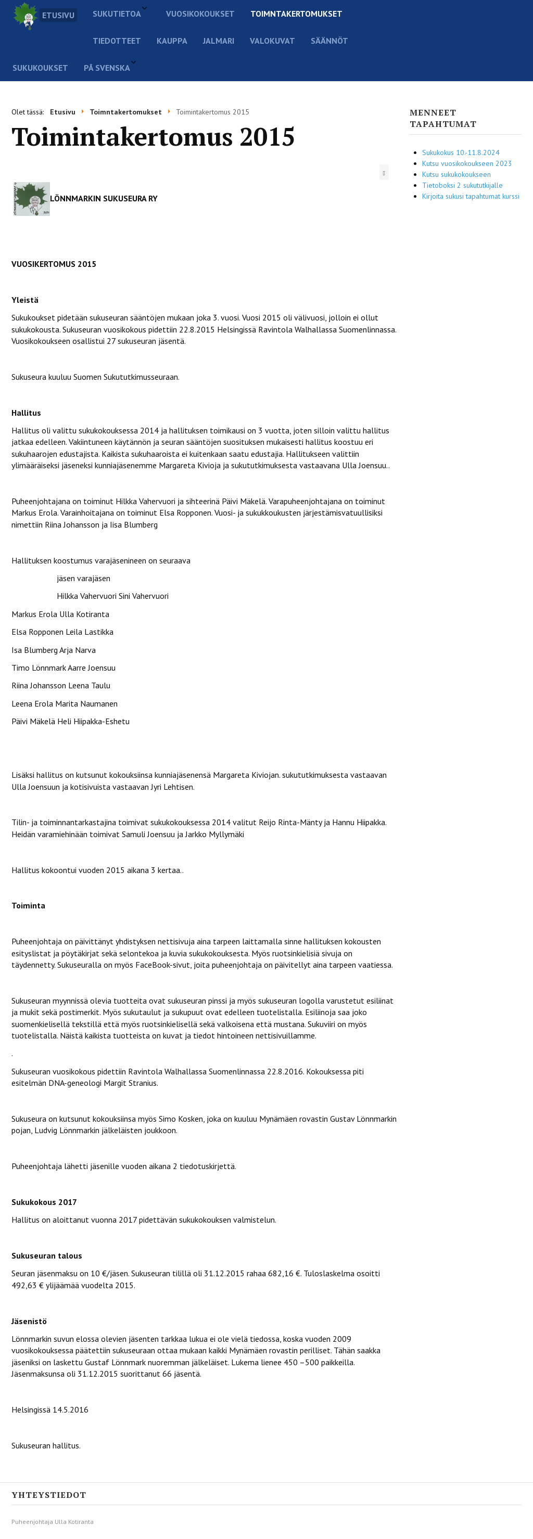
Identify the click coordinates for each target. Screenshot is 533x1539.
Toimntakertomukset (296, 13)
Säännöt (329, 40)
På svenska (107, 67)
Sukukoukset (40, 67)
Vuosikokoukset (200, 13)
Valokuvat (272, 40)
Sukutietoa (117, 13)
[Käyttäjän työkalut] (384, 172)
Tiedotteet (117, 40)
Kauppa (172, 40)
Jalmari (218, 40)
